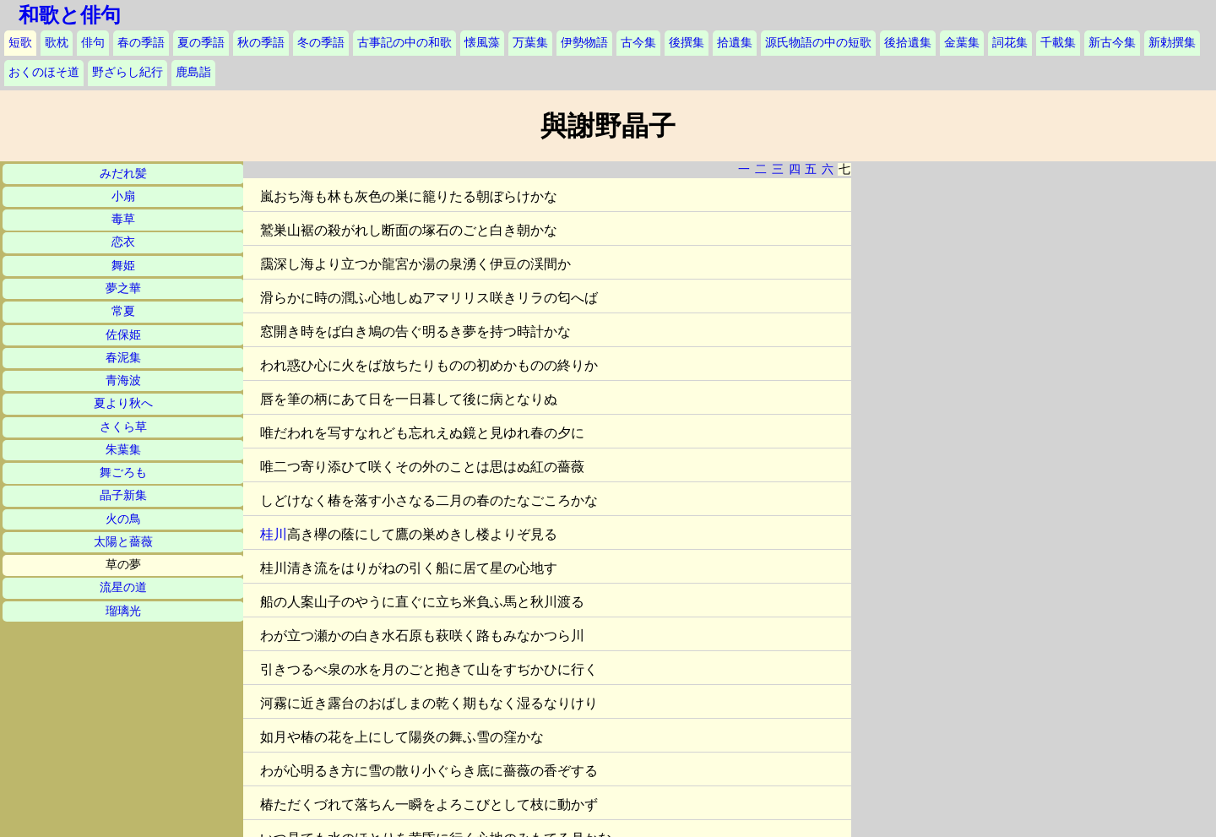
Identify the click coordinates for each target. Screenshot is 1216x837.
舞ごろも (123, 472)
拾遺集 (734, 42)
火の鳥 (123, 519)
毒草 (123, 219)
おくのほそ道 (43, 72)
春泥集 (123, 357)
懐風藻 (482, 42)
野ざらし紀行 (127, 72)
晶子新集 (123, 495)
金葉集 (962, 42)
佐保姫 (123, 335)
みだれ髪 (123, 173)
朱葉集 (123, 449)
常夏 (123, 311)
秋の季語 (261, 42)
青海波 (123, 380)
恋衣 (123, 242)
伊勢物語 (584, 42)
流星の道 (123, 587)
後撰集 (686, 42)
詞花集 (1010, 42)
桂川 (273, 534)
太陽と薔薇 (123, 541)
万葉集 (530, 42)
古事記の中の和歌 (404, 42)
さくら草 (123, 427)
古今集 (638, 42)
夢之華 (123, 288)
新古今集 (1112, 42)
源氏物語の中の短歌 (818, 42)
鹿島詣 (193, 72)
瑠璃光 (123, 611)
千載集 (1058, 42)
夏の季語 (201, 42)
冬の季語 (321, 42)
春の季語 (141, 42)
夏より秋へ (123, 403)
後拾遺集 (907, 42)
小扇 (123, 196)
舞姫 (123, 265)
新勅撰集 (1172, 42)
